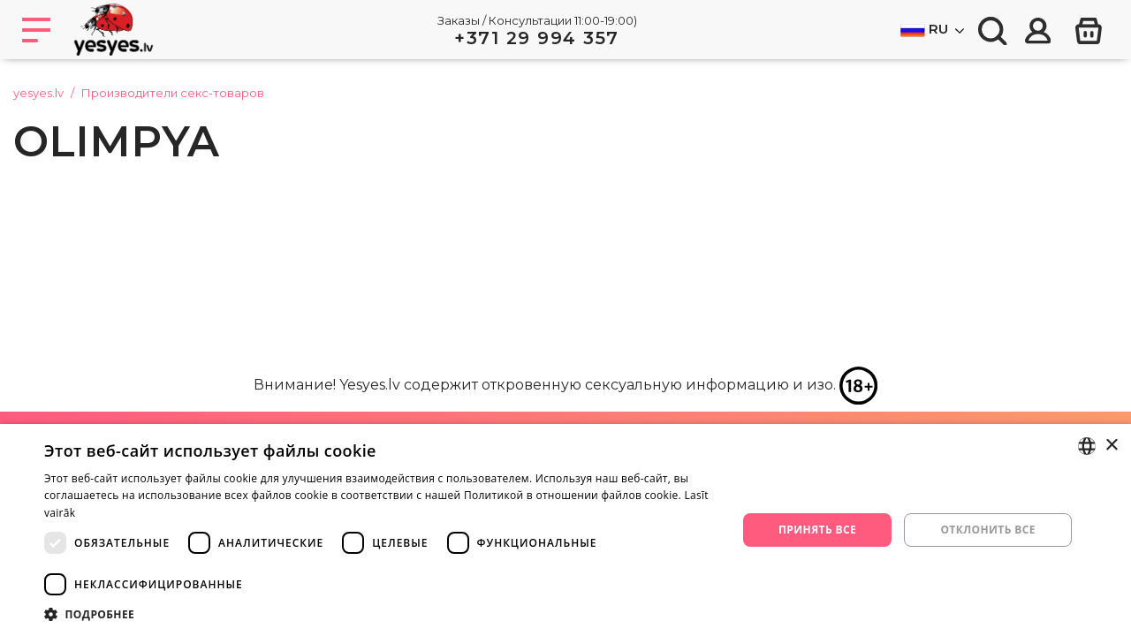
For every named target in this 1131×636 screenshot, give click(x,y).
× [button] (1111, 445)
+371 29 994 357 (536, 38)
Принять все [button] (817, 529)
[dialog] (565, 530)
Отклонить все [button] (987, 529)
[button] (380, 614)
